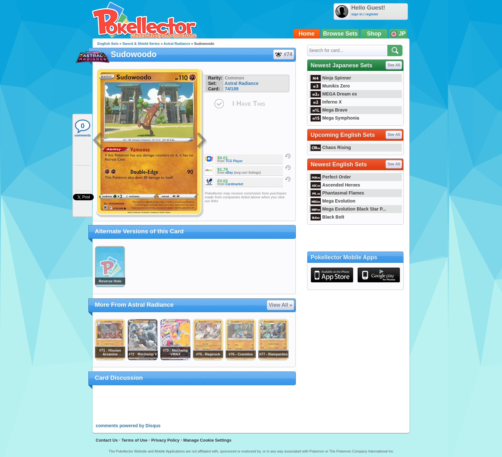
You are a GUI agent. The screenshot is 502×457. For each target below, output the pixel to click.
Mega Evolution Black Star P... (348, 209)
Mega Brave (329, 109)
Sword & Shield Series (141, 44)
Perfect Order (331, 176)
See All (393, 65)
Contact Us (107, 440)
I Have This (248, 103)
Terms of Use (134, 440)
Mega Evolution (333, 201)
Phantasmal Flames (337, 192)
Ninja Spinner (331, 77)
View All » (280, 305)
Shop (374, 33)
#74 (283, 54)
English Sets (107, 44)
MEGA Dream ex (334, 93)
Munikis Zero (330, 85)
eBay (229, 172)
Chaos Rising (331, 147)
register (371, 14)
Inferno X (326, 101)
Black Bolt (327, 217)
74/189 (232, 88)
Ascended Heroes (335, 184)
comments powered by (128, 425)
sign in (356, 14)
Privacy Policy (165, 440)
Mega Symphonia (335, 117)
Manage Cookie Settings (207, 440)
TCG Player (234, 161)
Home (307, 33)
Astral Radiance (177, 44)
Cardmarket (234, 184)
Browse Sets (340, 33)
